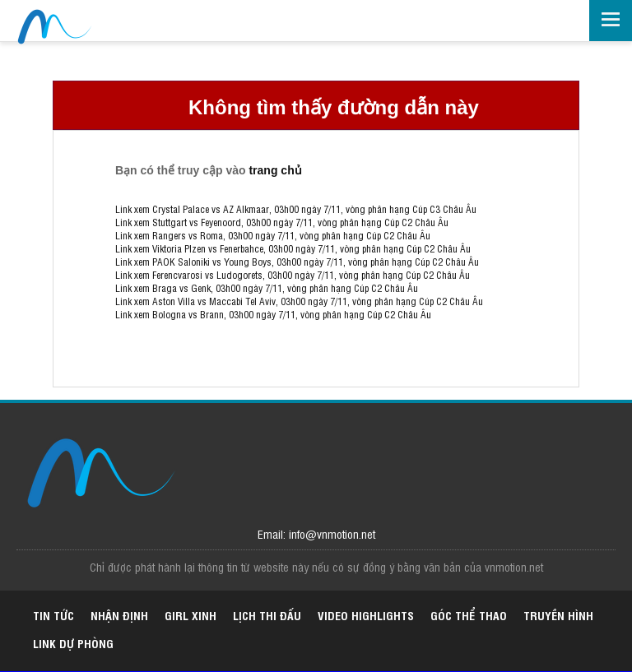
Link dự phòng (73, 643)
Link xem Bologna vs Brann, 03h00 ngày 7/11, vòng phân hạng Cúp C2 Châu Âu (273, 314)
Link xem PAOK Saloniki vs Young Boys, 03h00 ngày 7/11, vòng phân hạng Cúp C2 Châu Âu (297, 261)
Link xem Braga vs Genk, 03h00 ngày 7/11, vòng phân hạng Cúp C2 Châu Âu (266, 287)
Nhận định (119, 615)
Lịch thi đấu (267, 615)
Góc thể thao (468, 615)
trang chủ (275, 170)
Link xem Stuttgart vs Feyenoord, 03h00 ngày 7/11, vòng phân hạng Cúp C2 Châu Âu (281, 222)
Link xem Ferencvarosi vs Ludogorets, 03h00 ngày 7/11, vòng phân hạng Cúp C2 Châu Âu (292, 274)
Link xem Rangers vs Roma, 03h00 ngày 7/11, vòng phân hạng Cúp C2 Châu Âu (272, 235)
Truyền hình (558, 615)
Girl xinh (190, 615)
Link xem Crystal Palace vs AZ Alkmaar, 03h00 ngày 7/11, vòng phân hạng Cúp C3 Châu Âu (295, 209)
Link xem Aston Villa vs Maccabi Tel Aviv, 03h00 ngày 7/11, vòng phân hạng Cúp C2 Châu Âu (299, 301)
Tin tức (53, 615)
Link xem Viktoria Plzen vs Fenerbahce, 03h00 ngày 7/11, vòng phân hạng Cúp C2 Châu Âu (293, 248)
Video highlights (366, 615)
